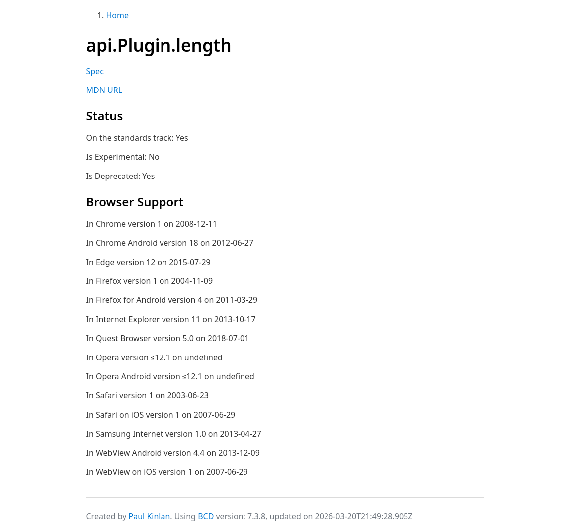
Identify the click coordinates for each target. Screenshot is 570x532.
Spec (95, 71)
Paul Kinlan (149, 516)
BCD (206, 516)
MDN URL (104, 90)
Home (117, 15)
